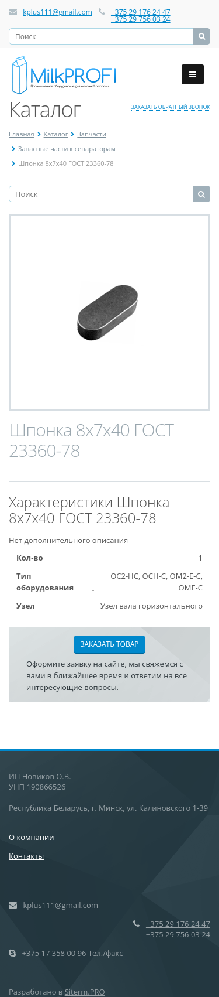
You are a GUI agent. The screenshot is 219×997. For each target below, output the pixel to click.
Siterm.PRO (85, 991)
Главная (21, 133)
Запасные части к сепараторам (67, 148)
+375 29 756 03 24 (141, 19)
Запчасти (91, 133)
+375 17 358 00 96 (54, 953)
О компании (31, 837)
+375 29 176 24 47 (141, 12)
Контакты (26, 856)
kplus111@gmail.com (57, 12)
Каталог (56, 133)
